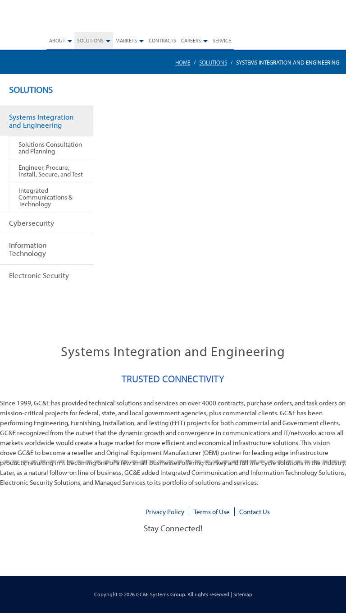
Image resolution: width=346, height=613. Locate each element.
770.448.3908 (322, 19)
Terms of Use (212, 511)
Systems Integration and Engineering (41, 121)
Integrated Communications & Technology (45, 197)
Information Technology (27, 249)
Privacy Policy (165, 511)
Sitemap (242, 594)
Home (182, 62)
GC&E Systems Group (160, 594)
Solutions (213, 62)
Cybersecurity (31, 223)
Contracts (162, 40)
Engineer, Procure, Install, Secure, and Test (50, 170)
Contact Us (254, 511)
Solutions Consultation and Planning (50, 147)
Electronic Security (39, 275)
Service (222, 40)
